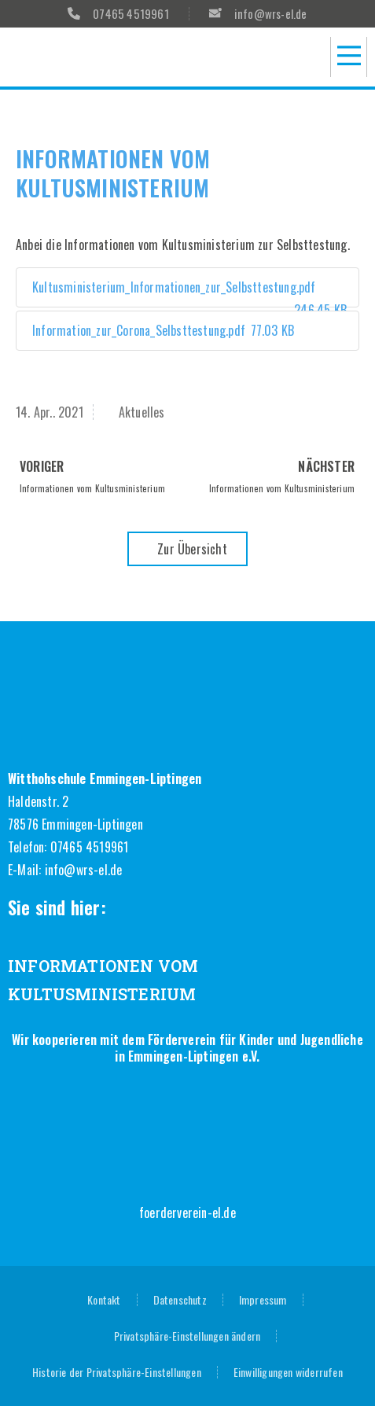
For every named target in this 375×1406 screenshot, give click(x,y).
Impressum (263, 1299)
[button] (348, 57)
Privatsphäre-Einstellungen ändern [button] (187, 1335)
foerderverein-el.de (187, 1212)
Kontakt (103, 1299)
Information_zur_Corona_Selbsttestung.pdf (161, 330)
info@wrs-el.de (84, 869)
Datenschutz (180, 1299)
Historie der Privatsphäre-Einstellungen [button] (116, 1372)
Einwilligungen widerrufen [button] (288, 1372)
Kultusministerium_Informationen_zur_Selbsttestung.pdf (187, 292)
